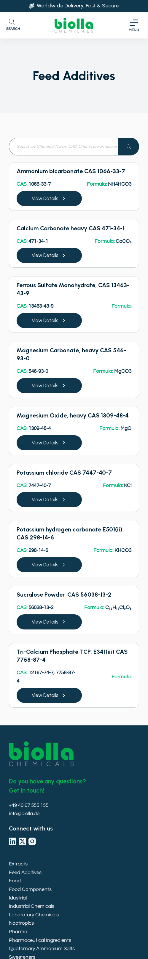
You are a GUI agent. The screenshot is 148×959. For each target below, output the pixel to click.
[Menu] (134, 25)
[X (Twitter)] (22, 841)
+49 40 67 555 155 (28, 805)
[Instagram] (32, 841)
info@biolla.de (24, 813)
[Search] (128, 146)
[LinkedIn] (12, 841)
